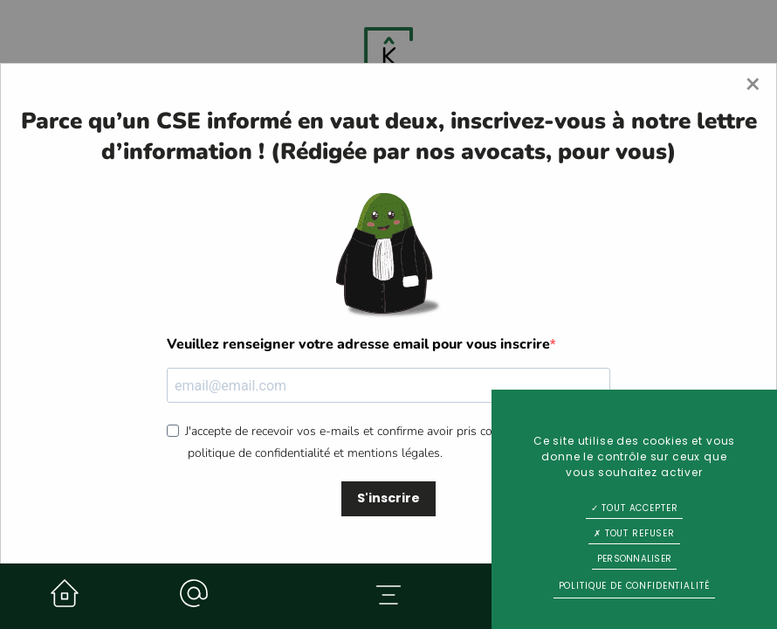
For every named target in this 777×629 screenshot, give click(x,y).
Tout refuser (634, 533)
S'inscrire (388, 498)
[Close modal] (753, 85)
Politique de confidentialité (635, 585)
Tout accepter (634, 508)
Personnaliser (634, 558)
